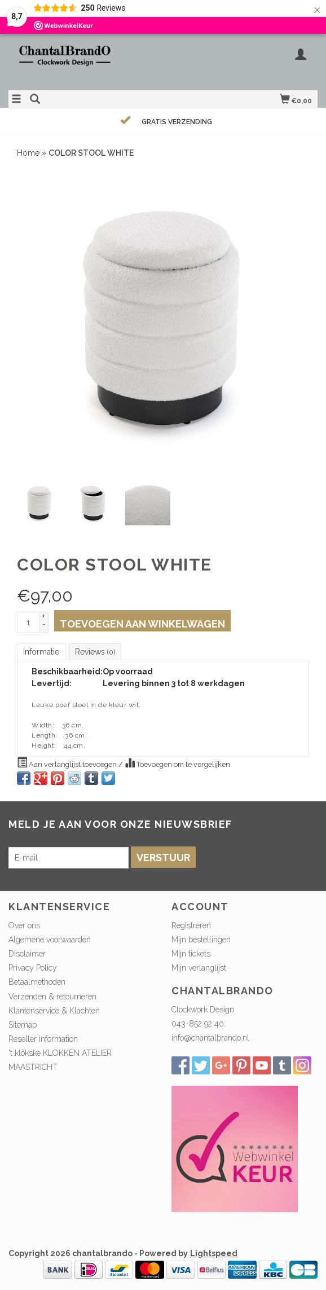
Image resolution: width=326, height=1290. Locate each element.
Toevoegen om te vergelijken (177, 763)
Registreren (191, 925)
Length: (45, 735)
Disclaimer (27, 953)
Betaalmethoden (36, 981)
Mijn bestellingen (201, 939)
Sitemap (22, 1024)
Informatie (41, 651)
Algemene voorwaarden (49, 939)
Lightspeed (213, 1253)
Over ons (24, 925)
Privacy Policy (32, 967)
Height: (44, 745)
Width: (43, 725)
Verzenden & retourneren (52, 996)
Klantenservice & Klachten (54, 1010)
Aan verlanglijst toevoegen (67, 763)
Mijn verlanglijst (198, 967)
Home (28, 152)
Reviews (95, 651)
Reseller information (43, 1038)
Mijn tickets (190, 953)
